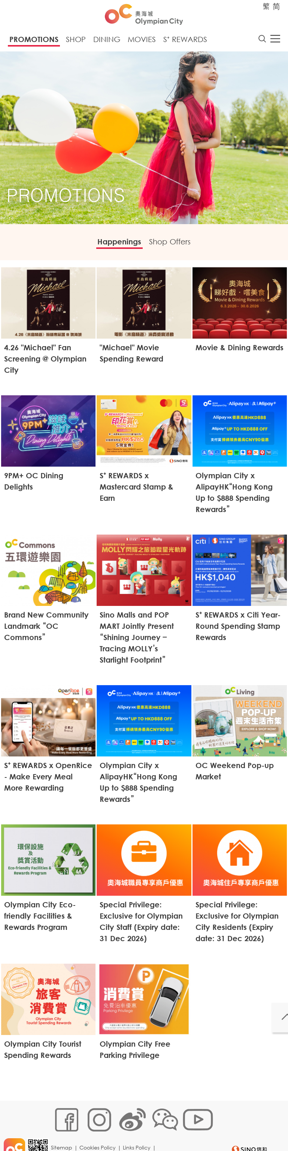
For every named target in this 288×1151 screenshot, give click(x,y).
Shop (76, 41)
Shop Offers (175, 245)
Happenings (114, 245)
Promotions (33, 41)
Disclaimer (153, 1127)
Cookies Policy (100, 1115)
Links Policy (139, 1115)
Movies (142, 41)
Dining (106, 41)
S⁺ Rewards (185, 41)
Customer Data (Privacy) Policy (93, 1127)
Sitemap (64, 1115)
